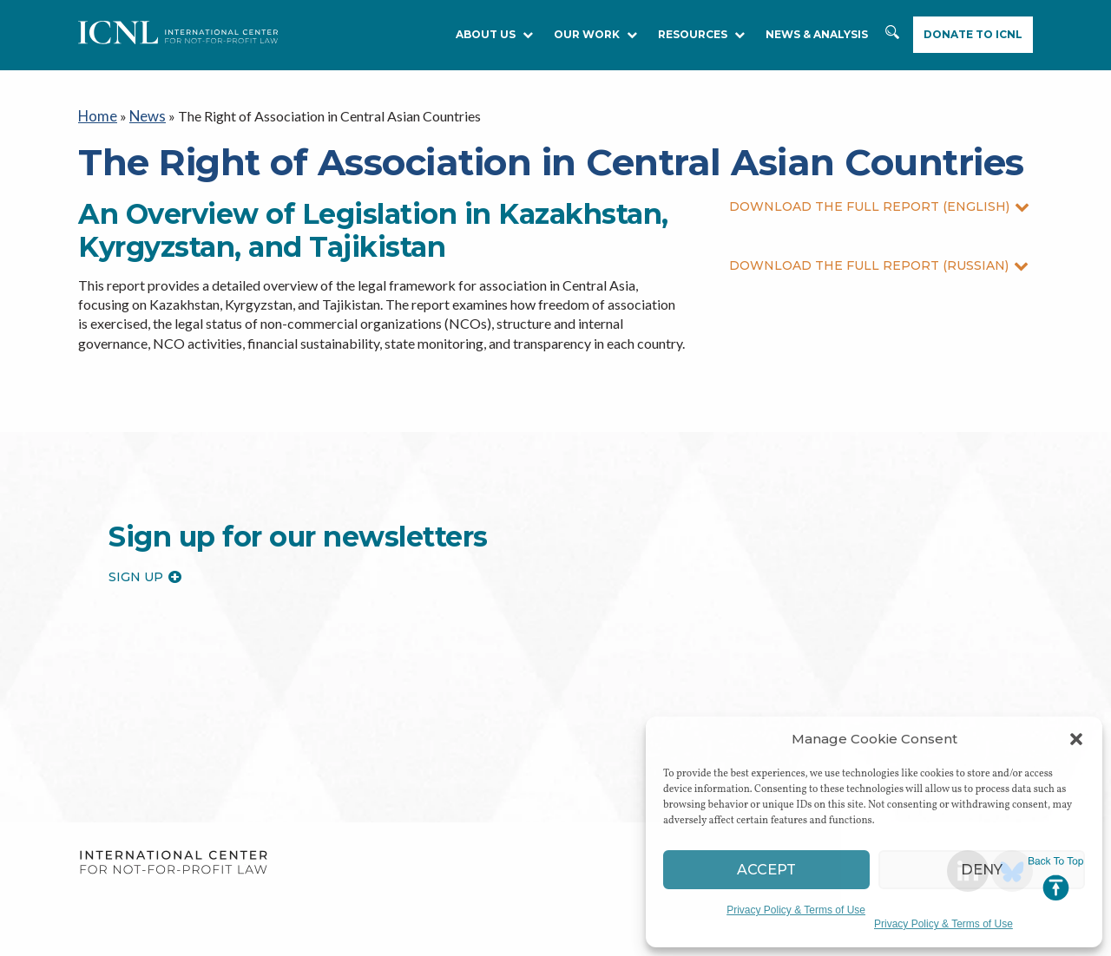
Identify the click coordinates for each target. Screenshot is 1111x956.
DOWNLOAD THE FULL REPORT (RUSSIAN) (879, 263)
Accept (767, 869)
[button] (1076, 739)
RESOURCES (701, 34)
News (145, 114)
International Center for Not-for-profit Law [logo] (173, 861)
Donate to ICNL (973, 34)
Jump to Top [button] (1056, 878)
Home (96, 114)
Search (894, 40)
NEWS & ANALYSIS (817, 34)
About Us (494, 34)
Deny (982, 869)
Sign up (144, 574)
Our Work (595, 34)
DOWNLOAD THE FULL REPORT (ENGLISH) (879, 204)
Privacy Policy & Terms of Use (795, 910)
